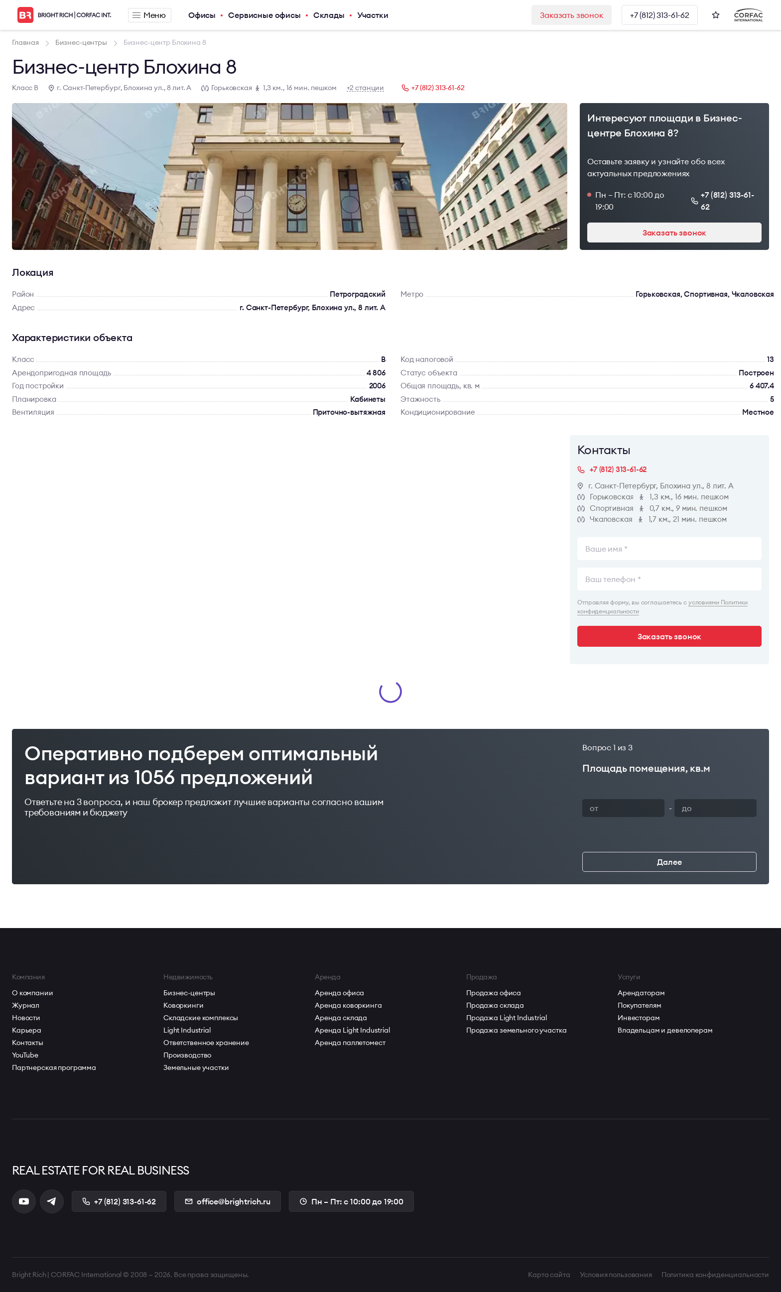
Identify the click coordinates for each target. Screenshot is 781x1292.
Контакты (27, 1042)
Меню (149, 15)
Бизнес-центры (189, 992)
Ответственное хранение (206, 1042)
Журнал (25, 1005)
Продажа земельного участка (516, 1030)
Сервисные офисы (264, 15)
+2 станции (366, 88)
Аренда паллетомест (350, 1042)
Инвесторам (639, 1017)
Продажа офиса (493, 992)
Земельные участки (196, 1067)
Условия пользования (616, 1274)
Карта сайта (549, 1274)
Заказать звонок (571, 15)
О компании (32, 992)
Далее (669, 862)
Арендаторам (641, 992)
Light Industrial (187, 1030)
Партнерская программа (54, 1067)
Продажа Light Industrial (506, 1017)
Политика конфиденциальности (715, 1274)
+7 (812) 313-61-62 (659, 15)
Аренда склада (341, 1017)
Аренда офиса (339, 992)
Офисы (202, 15)
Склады (329, 15)
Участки (373, 15)
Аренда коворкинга (348, 1005)
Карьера (26, 1030)
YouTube (25, 1055)
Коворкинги (183, 1005)
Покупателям (639, 1005)
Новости (26, 1017)
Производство (187, 1055)
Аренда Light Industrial (352, 1030)
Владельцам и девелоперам (665, 1030)
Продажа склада (495, 1005)
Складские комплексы (200, 1017)
